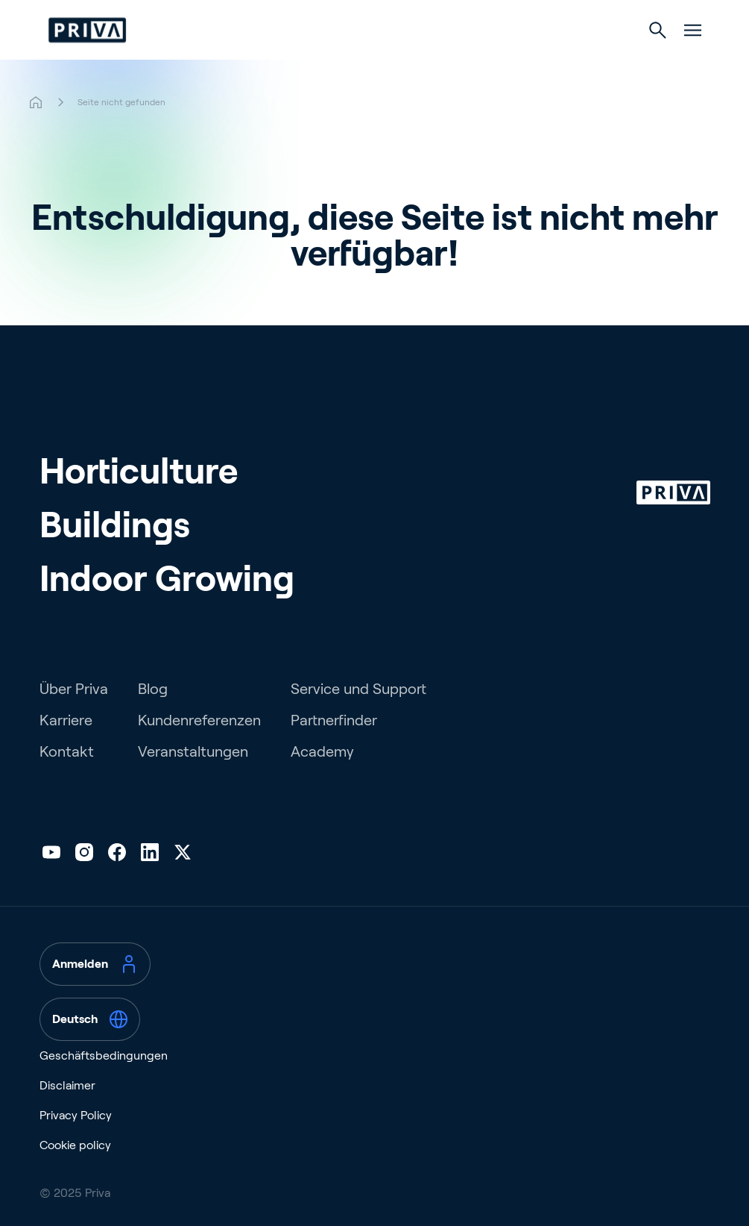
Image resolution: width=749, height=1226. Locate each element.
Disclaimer (67, 1085)
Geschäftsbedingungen (103, 1055)
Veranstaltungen (193, 751)
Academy (322, 751)
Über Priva (73, 689)
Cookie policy (75, 1145)
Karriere (65, 720)
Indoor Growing (166, 578)
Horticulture (138, 471)
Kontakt (66, 751)
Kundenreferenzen (199, 720)
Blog (153, 689)
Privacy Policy (75, 1115)
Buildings (114, 525)
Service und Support (358, 689)
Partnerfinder (334, 720)
